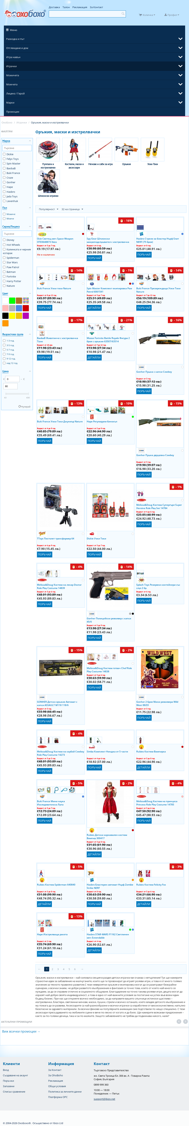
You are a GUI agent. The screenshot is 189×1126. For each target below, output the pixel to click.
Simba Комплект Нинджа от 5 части (107, 751)
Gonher (9, 182)
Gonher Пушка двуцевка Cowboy (155, 455)
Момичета (12, 75)
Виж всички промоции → (21, 1031)
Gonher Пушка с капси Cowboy (154, 371)
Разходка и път (15, 39)
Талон (66, 7)
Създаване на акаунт (15, 1075)
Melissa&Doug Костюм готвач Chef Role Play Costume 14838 (109, 670)
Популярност (48, 209)
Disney (8, 240)
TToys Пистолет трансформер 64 (55, 538)
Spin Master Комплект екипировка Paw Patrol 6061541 (109, 290)
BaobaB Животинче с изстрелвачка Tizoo (57, 339)
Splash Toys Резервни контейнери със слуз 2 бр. (158, 586)
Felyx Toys (11, 159)
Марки (10, 102)
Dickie (8, 154)
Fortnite (9, 276)
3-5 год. (8, 345)
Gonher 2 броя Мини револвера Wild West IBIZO (157, 703)
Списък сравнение (14, 1091)
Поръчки (8, 1080)
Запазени (8, 1086)
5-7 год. (8, 349)
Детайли (94, 308)
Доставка (54, 7)
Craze (8, 177)
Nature (9, 285)
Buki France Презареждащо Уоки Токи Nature (158, 290)
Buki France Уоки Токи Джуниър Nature (60, 421)
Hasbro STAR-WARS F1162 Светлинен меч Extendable (108, 936)
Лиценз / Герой (15, 93)
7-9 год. (8, 354)
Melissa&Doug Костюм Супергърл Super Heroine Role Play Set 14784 (159, 506)
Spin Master (11, 163)
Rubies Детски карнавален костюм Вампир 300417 (107, 836)
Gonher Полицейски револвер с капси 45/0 (109, 620)
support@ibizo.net (104, 1099)
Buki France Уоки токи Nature (54, 288)
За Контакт (96, 7)
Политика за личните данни (65, 1091)
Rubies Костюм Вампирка (151, 751)
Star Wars (10, 262)
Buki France (11, 173)
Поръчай (94, 258)
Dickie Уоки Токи (96, 538)
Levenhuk (10, 201)
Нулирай (25, 406)
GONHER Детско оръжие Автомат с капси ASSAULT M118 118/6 (57, 703)
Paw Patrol (11, 267)
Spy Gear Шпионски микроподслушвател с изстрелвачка (108, 240)
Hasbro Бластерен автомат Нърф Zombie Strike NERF (110, 886)
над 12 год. (10, 363)
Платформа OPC (58, 1097)
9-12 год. (9, 358)
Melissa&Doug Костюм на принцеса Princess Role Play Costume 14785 (156, 803)
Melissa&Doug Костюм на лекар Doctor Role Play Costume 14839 (59, 586)
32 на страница (72, 209)
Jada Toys (10, 196)
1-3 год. (8, 340)
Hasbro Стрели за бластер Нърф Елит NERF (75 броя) (157, 240)
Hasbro (9, 191)
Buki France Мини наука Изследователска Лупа (51, 803)
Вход (6, 1070)
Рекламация (79, 7)
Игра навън (13, 57)
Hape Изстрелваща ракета (52, 934)
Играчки (11, 66)
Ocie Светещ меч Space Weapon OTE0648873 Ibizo (55, 240)
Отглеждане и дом (17, 48)
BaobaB (9, 168)
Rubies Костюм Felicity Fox (151, 884)
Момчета (11, 84)
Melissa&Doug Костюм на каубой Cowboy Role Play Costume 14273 (60, 753)
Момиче (9, 214)
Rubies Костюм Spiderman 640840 (56, 884)
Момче (8, 218)
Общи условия (57, 1086)
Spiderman (11, 257)
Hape (8, 187)
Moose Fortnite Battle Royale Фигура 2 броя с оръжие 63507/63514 (108, 339)
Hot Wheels (11, 244)
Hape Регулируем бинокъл (102, 421)
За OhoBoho (55, 1075)
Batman (9, 272)
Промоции (12, 111)
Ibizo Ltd (58, 1123)
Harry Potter (12, 281)
